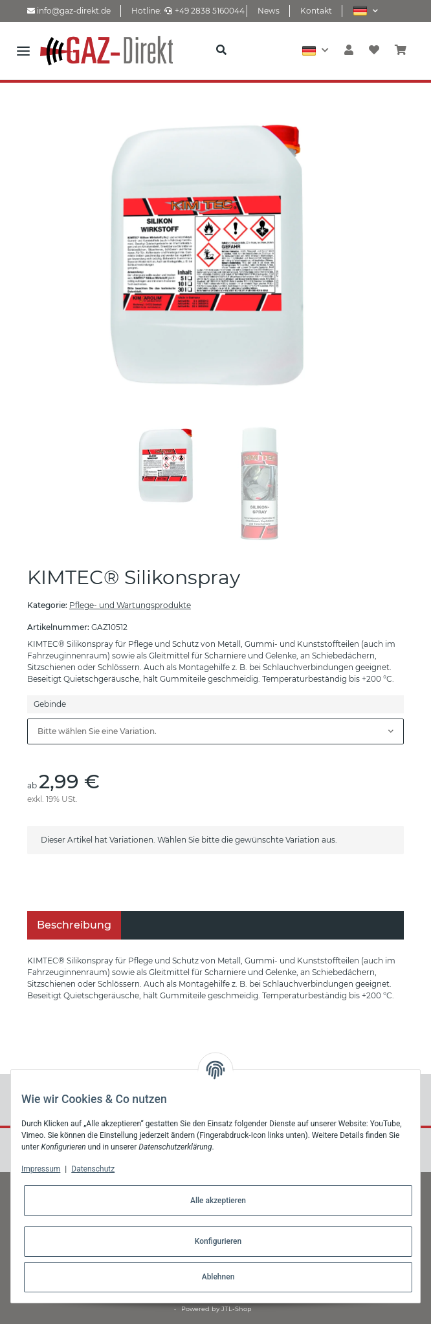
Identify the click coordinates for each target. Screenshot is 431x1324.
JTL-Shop (236, 1308)
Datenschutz (93, 1168)
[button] (365, 10)
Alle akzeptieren (218, 1200)
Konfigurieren (218, 1241)
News (269, 11)
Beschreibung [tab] (74, 925)
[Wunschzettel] (374, 50)
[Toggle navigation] (23, 50)
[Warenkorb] (400, 50)
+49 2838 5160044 (204, 11)
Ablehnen (218, 1276)
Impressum (40, 1168)
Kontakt (316, 11)
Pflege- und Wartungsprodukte (130, 605)
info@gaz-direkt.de (69, 11)
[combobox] (215, 731)
